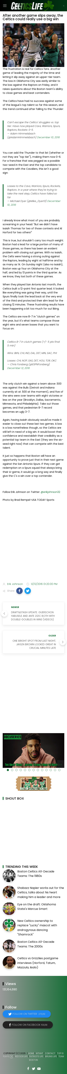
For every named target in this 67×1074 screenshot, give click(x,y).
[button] (19, 591)
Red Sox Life (21, 1056)
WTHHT (39, 1053)
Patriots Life (36, 1056)
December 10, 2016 (48, 137)
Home (31, 1053)
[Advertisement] (33, 542)
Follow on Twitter (29, 1014)
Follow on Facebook (29, 1025)
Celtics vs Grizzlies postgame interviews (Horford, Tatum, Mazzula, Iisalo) (37, 962)
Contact (50, 1053)
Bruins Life (51, 1056)
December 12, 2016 (18, 368)
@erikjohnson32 (50, 492)
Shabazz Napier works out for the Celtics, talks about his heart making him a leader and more (40, 892)
